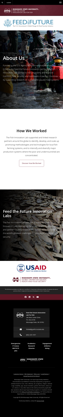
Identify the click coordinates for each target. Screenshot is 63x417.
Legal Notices (45, 374)
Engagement (47, 343)
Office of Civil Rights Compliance (31, 392)
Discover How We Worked (31, 163)
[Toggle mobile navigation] (60, 2)
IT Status (15, 346)
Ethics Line (37, 374)
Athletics (47, 346)
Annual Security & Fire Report (31, 376)
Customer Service (18, 374)
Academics (31, 343)
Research (31, 346)
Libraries (31, 348)
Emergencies (15, 343)
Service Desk (40, 401)
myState (9, 2)
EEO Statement (29, 374)
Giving (47, 348)
